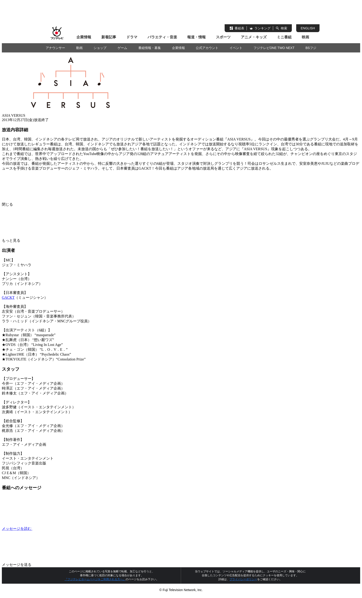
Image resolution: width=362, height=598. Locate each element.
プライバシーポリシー (243, 579)
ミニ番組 (284, 37)
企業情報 (83, 37)
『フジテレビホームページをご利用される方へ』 (95, 579)
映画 (305, 37)
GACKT (8, 297)
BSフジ (310, 48)
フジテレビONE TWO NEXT (274, 48)
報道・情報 (196, 37)
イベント (235, 48)
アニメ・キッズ (254, 37)
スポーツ (223, 37)
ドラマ (131, 37)
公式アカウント (207, 48)
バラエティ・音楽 (162, 37)
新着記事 (108, 37)
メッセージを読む (52, 529)
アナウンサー (55, 48)
